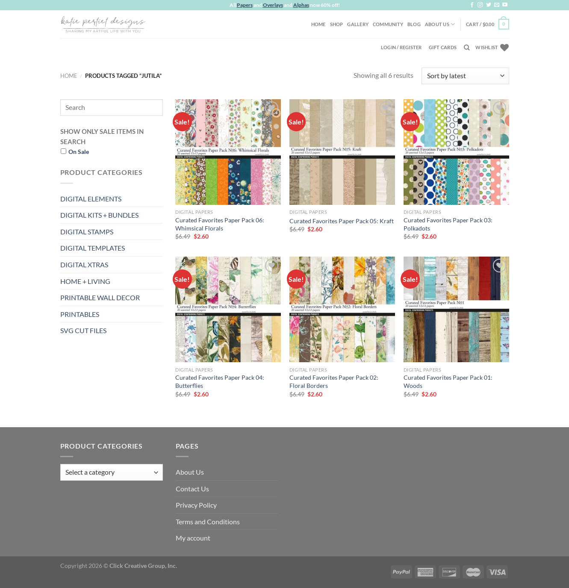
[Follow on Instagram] (480, 5)
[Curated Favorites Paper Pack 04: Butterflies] (228, 309)
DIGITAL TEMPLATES (92, 248)
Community (388, 24)
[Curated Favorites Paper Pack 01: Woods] (456, 309)
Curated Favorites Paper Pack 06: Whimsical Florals (219, 224)
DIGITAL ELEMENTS (90, 199)
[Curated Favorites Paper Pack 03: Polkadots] (456, 152)
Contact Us (192, 489)
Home (318, 24)
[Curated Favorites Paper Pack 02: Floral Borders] (342, 309)
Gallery (358, 24)
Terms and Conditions (208, 521)
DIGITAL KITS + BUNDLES (99, 215)
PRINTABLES (79, 314)
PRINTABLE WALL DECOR (100, 297)
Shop (336, 24)
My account (193, 538)
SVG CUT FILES (83, 330)
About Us (440, 24)
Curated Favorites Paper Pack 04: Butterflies (219, 381)
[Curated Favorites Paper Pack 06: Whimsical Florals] (228, 152)
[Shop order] (465, 76)
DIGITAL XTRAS (84, 264)
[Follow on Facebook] (472, 5)
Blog (414, 24)
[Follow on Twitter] (488, 5)
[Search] (466, 47)
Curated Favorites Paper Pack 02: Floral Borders (333, 381)
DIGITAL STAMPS (86, 232)
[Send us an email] (496, 5)
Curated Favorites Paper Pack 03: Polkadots (448, 224)
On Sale (78, 151)
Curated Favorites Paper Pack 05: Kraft (341, 221)
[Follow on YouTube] (504, 5)
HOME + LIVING (85, 281)
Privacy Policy (196, 505)
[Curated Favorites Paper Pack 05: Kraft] (342, 152)
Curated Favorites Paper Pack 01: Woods (448, 381)
